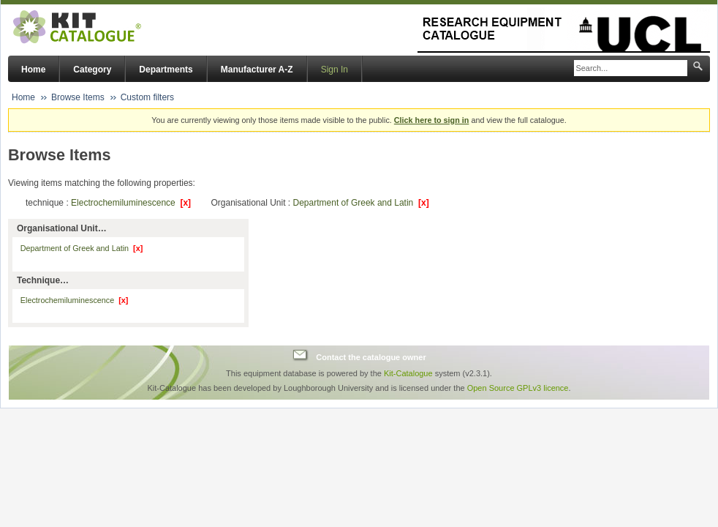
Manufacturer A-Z (257, 69)
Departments (165, 69)
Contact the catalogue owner (371, 357)
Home (33, 69)
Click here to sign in (431, 120)
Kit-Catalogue (408, 373)
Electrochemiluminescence (131, 203)
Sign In (334, 69)
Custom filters (147, 97)
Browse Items (78, 97)
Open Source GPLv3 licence (518, 388)
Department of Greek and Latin (361, 203)
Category (92, 69)
